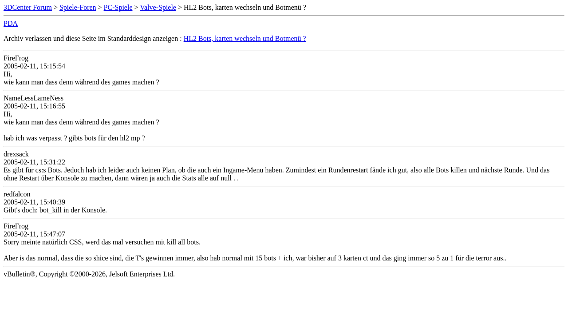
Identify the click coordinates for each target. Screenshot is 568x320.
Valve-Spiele (158, 7)
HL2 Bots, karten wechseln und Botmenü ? (245, 38)
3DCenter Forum (28, 7)
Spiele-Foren (77, 7)
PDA (11, 23)
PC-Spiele (118, 7)
